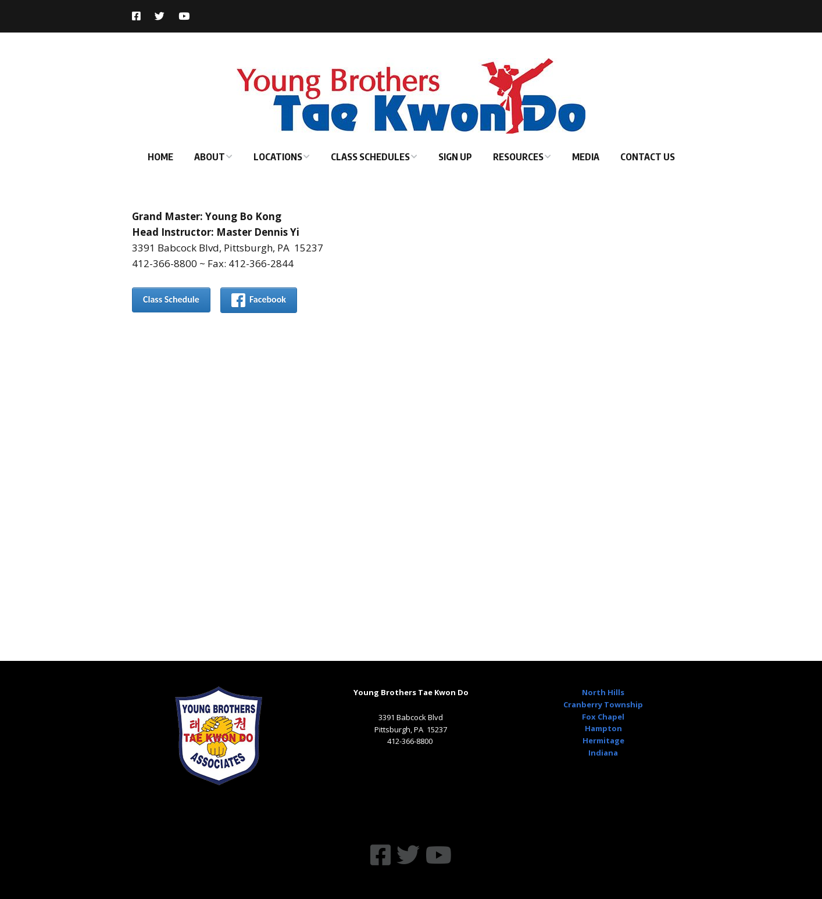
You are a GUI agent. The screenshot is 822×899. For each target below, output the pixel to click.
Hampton (603, 728)
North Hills (603, 692)
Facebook (258, 300)
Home (160, 157)
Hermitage (603, 740)
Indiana (603, 752)
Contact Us (647, 157)
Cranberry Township (603, 704)
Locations (277, 157)
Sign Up (455, 157)
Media (585, 157)
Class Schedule (171, 299)
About (209, 157)
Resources (518, 157)
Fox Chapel (603, 716)
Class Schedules (370, 157)
